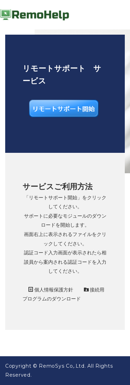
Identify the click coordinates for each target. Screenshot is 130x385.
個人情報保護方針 (50, 289)
